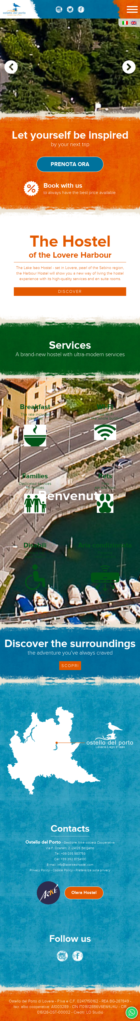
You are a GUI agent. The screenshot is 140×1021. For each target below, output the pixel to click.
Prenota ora (70, 164)
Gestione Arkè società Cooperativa (89, 842)
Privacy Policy (40, 870)
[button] (129, 67)
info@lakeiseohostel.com (75, 865)
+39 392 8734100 (73, 859)
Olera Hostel (84, 892)
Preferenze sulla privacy (93, 870)
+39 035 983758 (73, 853)
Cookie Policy (63, 870)
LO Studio (94, 1012)
